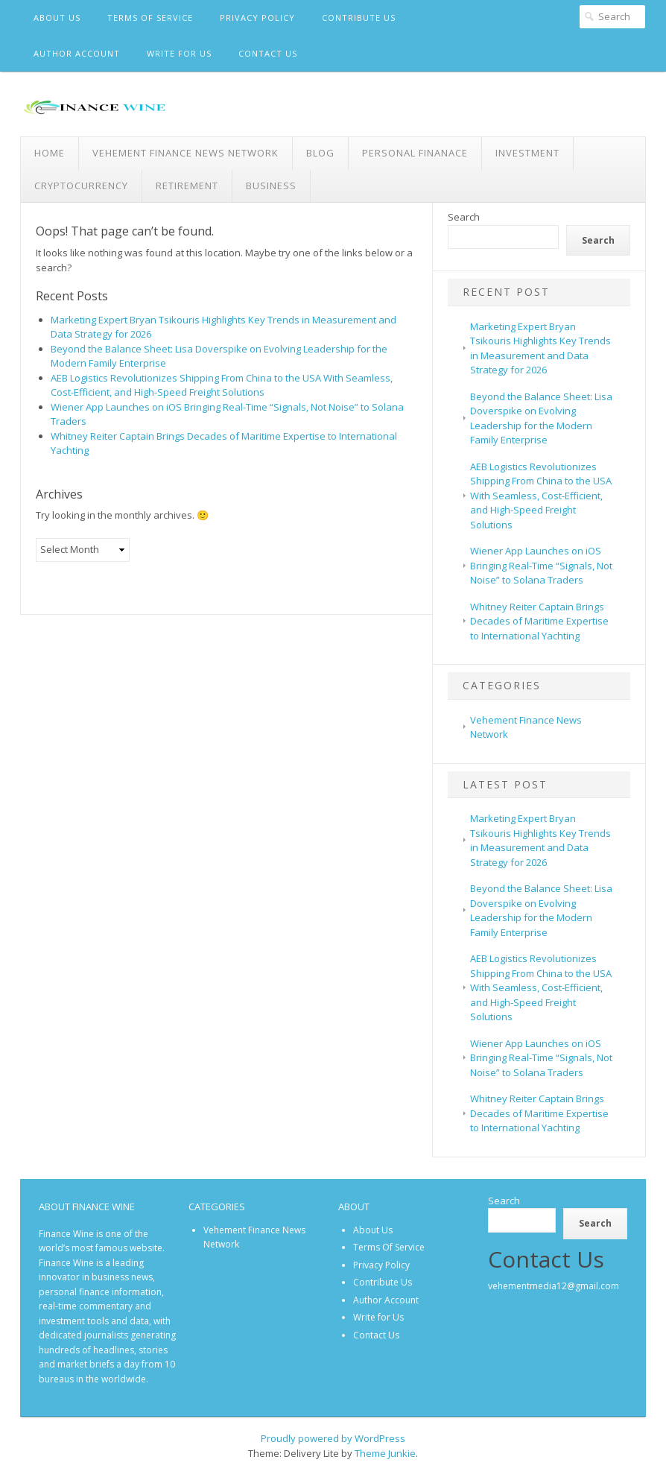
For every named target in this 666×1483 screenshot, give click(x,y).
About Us (57, 17)
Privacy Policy (257, 17)
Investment (527, 152)
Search (464, 217)
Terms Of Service (150, 17)
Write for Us (179, 53)
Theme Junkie (385, 1453)
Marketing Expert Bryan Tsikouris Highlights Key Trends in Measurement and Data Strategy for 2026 (540, 348)
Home (49, 152)
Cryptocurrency (81, 185)
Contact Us (267, 53)
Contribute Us (359, 17)
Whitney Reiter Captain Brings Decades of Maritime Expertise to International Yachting (539, 621)
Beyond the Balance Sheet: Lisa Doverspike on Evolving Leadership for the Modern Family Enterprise (541, 418)
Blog (320, 152)
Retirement (187, 185)
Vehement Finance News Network (185, 152)
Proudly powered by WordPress (333, 1438)
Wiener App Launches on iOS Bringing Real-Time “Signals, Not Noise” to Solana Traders (541, 565)
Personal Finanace (415, 152)
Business (271, 185)
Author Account (77, 53)
